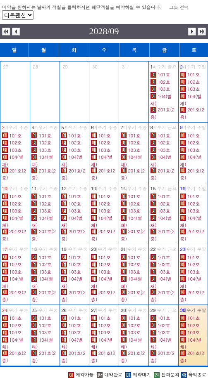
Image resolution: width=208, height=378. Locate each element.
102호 (164, 82)
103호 (164, 89)
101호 (164, 74)
